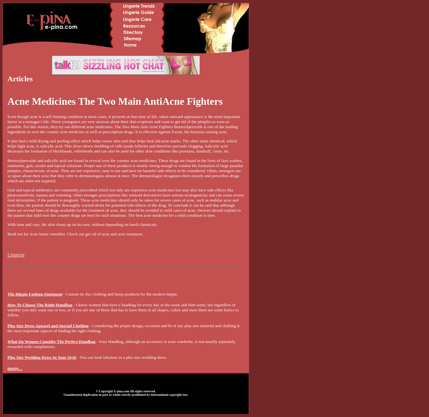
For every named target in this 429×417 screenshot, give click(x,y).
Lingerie (16, 255)
